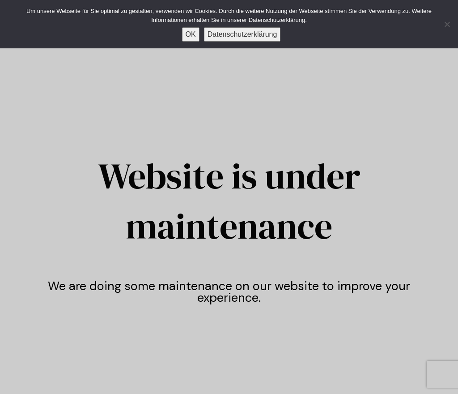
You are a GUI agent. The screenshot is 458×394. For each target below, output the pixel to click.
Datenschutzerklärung (242, 34)
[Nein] (446, 24)
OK (191, 34)
